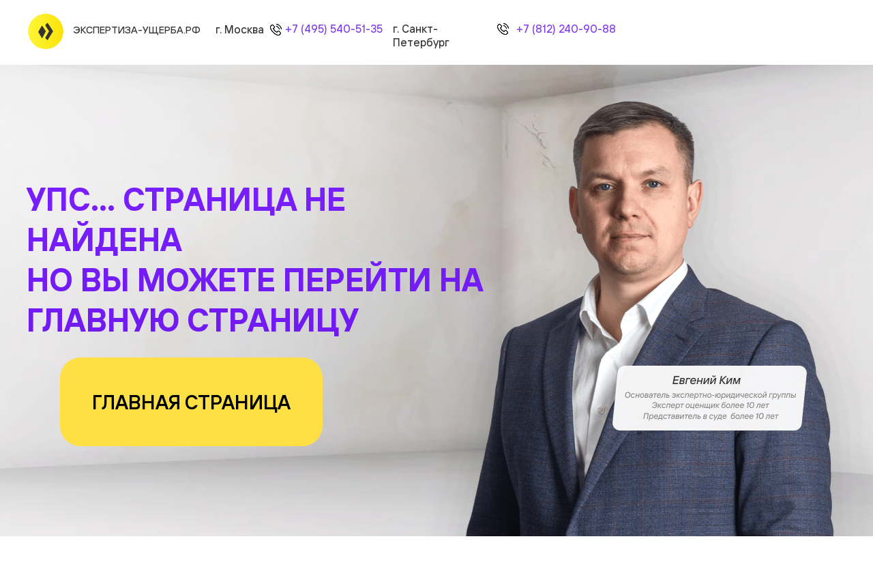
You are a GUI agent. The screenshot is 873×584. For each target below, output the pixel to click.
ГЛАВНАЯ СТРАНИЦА (191, 402)
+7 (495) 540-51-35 (334, 28)
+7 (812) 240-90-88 (566, 28)
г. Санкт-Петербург (421, 35)
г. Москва (240, 29)
